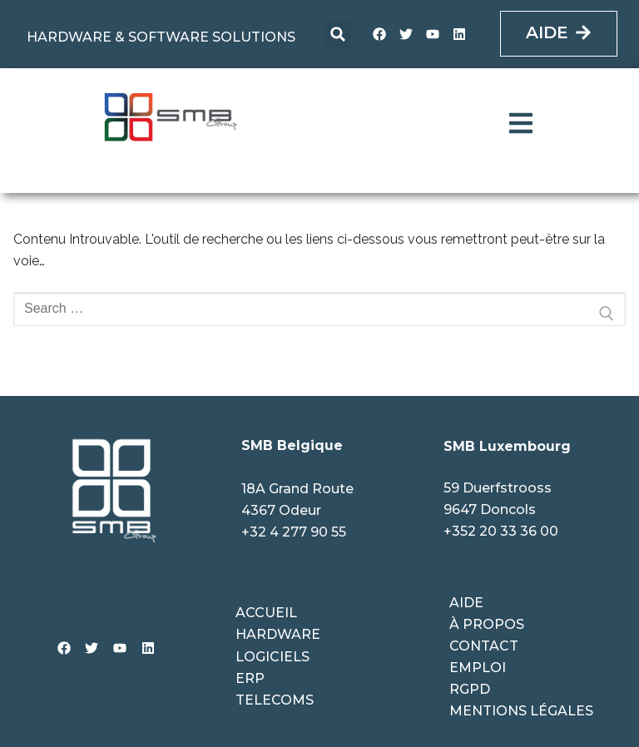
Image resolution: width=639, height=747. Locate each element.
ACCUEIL (266, 613)
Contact (483, 646)
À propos (486, 624)
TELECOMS (274, 700)
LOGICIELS (272, 657)
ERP (250, 678)
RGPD (469, 689)
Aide (466, 603)
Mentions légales (521, 711)
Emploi (477, 667)
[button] (337, 34)
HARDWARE (277, 634)
